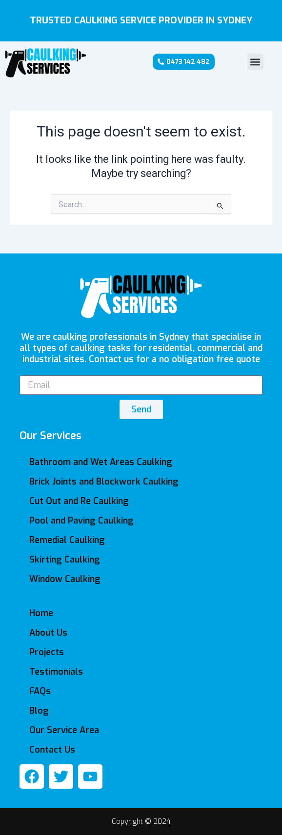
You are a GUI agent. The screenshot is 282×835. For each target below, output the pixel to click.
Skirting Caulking (64, 559)
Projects (46, 652)
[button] (255, 62)
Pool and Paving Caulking (81, 520)
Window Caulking (65, 579)
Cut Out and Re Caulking (79, 501)
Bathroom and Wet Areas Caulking (100, 462)
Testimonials (56, 672)
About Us (48, 633)
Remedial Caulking (67, 540)
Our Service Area (64, 730)
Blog (39, 711)
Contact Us (52, 750)
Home (41, 613)
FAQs (40, 691)
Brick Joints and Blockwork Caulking (104, 481)
